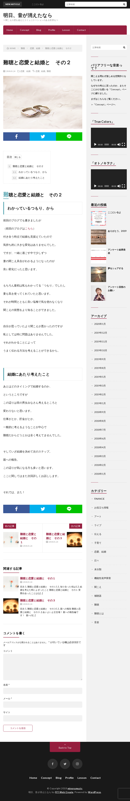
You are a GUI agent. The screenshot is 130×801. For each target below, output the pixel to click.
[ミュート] (119, 144)
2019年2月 (100, 394)
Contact (81, 29)
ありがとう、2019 (117, 231)
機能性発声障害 (102, 578)
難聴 (49, 71)
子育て (97, 542)
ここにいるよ (114, 212)
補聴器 (97, 595)
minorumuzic (75, 788)
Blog (38, 29)
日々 (96, 560)
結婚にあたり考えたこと (28, 178)
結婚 (43, 71)
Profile (51, 29)
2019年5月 (100, 376)
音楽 (96, 622)
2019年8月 (100, 367)
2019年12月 (100, 332)
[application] (109, 138)
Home (10, 29)
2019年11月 (100, 341)
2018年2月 (100, 465)
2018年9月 (100, 412)
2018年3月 (100, 456)
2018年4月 (100, 447)
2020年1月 (100, 323)
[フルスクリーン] (123, 144)
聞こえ (97, 586)
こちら (29, 228)
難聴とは (99, 613)
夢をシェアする (115, 268)
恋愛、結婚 (25, 71)
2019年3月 (100, 385)
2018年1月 (100, 473)
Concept (24, 29)
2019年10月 (100, 350)
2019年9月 (100, 359)
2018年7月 (100, 429)
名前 (6, 685)
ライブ (97, 525)
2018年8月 (100, 420)
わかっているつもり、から (29, 172)
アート (97, 516)
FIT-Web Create (64, 792)
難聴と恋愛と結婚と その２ (26, 166)
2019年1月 (100, 403)
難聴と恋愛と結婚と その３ (37, 600)
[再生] (95, 144)
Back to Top (65, 747)
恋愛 (38, 71)
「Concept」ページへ (104, 104)
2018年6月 (100, 438)
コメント (8, 651)
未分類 (97, 569)
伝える (97, 534)
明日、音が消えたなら (27, 15)
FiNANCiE (99, 498)
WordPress (94, 792)
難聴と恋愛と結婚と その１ (28, 538)
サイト (6, 712)
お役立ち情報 (101, 507)
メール (7, 698)
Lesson (66, 29)
